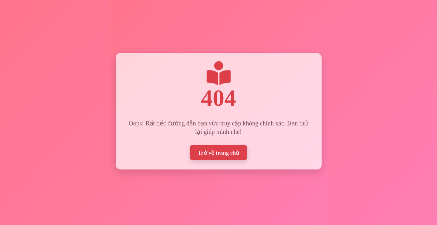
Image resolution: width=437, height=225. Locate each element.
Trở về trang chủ (218, 152)
